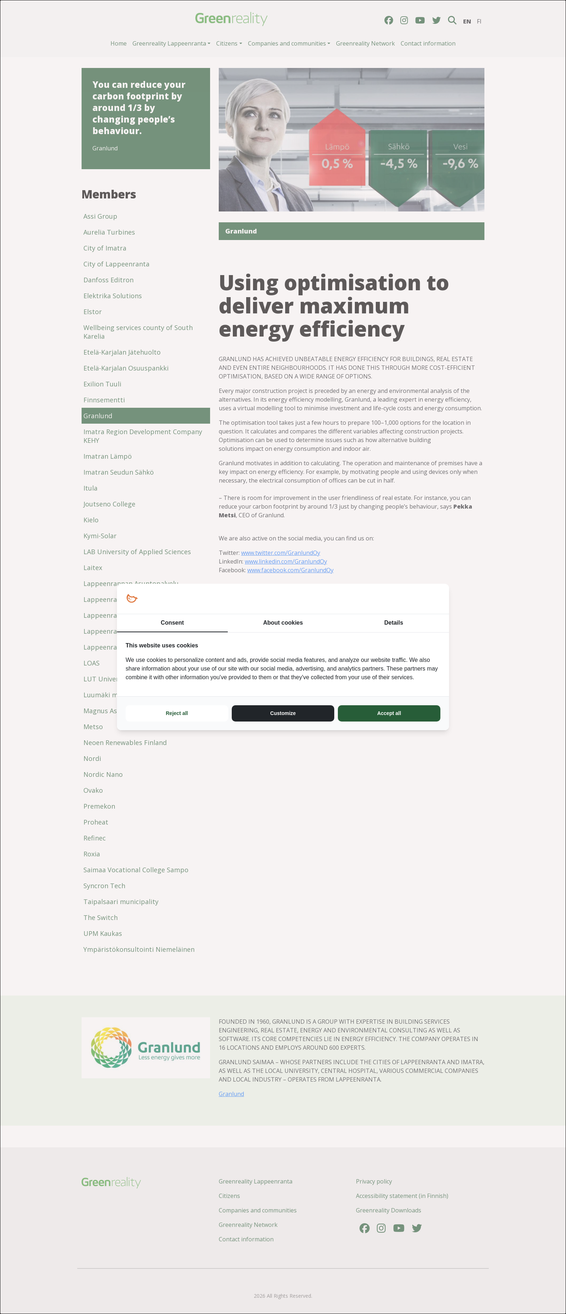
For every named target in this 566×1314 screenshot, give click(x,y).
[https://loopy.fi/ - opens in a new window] (132, 598)
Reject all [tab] (177, 713)
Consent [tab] (172, 623)
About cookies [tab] (283, 623)
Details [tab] (393, 623)
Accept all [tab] (389, 713)
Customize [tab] (283, 713)
